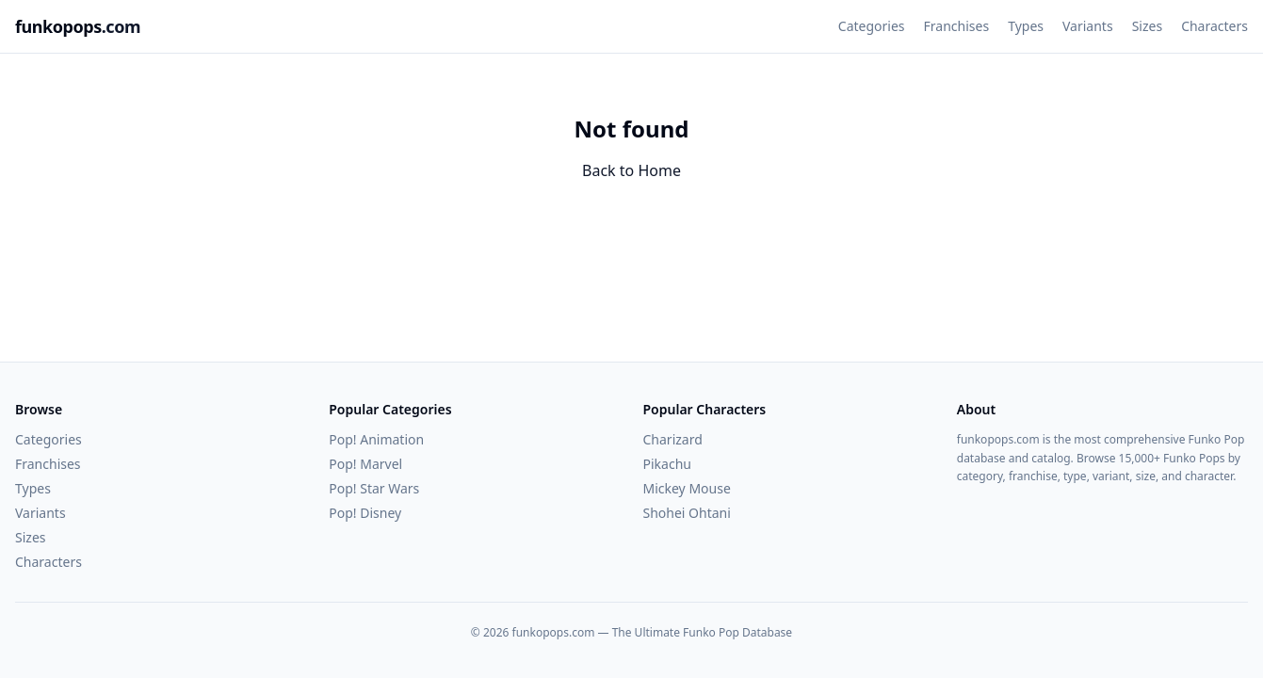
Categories (871, 26)
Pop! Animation (376, 439)
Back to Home (631, 170)
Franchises (957, 26)
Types (1026, 26)
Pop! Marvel (365, 464)
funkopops (77, 26)
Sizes (1147, 26)
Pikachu (667, 464)
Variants (1087, 26)
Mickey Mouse (687, 488)
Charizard (673, 439)
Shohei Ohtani (687, 513)
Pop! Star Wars (374, 488)
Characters (1214, 26)
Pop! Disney (365, 513)
